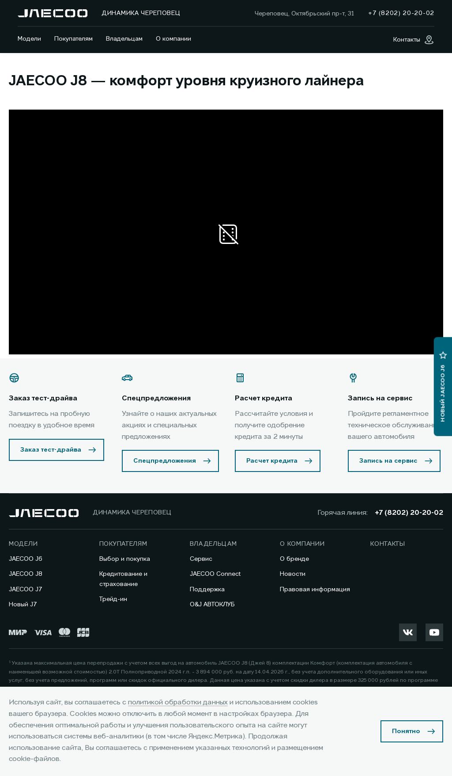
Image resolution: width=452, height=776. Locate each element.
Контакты (387, 544)
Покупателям (73, 39)
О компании (173, 39)
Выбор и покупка (124, 559)
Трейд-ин (113, 599)
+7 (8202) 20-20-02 (409, 513)
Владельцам (124, 39)
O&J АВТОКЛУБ (212, 604)
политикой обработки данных (178, 702)
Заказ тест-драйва (50, 450)
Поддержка (207, 589)
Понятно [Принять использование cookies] (406, 731)
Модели (29, 39)
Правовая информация (315, 589)
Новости (292, 574)
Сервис (201, 559)
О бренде (294, 559)
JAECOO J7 (25, 589)
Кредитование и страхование (123, 579)
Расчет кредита (272, 461)
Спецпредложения (164, 461)
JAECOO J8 (25, 574)
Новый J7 (23, 604)
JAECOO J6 (25, 559)
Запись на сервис (388, 461)
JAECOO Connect (215, 574)
